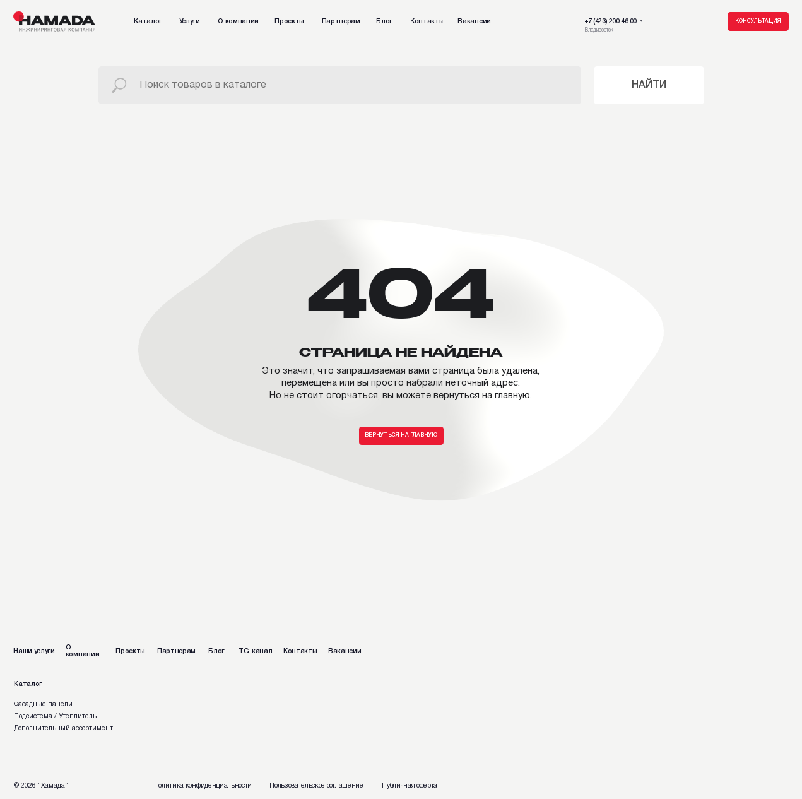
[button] (758, 21)
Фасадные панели (43, 704)
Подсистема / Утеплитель (55, 716)
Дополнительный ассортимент (63, 728)
